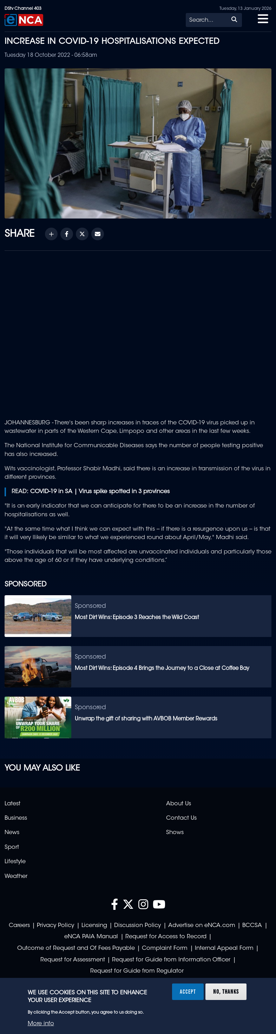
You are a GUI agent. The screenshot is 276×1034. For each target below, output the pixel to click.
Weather (16, 876)
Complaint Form (165, 948)
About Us (178, 804)
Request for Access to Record (165, 937)
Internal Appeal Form (224, 948)
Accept (188, 991)
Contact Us (181, 818)
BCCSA (252, 925)
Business (16, 818)
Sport (12, 847)
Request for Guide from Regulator (137, 971)
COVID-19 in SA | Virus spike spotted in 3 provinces (100, 492)
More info (41, 1024)
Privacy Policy (55, 925)
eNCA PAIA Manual (91, 937)
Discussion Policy (137, 925)
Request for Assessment (72, 960)
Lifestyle (15, 862)
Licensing (94, 925)
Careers (19, 925)
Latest (12, 804)
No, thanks (226, 991)
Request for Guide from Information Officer (171, 960)
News (12, 832)
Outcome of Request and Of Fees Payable (76, 948)
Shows (175, 832)
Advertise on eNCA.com (201, 925)
